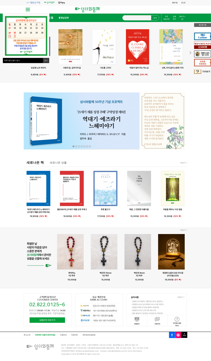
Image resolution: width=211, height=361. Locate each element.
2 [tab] (76, 146)
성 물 (50, 17)
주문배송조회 (166, 17)
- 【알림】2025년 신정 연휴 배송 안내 (143, 310)
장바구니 (182, 17)
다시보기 (202, 71)
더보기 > (183, 163)
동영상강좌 (64, 17)
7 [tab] (90, 146)
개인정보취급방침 (88, 335)
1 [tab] (73, 146)
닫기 (46, 60)
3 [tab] (79, 146)
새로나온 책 (35, 162)
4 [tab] (82, 146)
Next (190, 52)
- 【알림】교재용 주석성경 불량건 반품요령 (145, 307)
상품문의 (174, 17)
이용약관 (74, 335)
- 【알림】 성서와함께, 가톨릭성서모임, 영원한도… (147, 301)
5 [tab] (84, 146)
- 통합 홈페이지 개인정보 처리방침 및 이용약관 (147, 313)
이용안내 (63, 335)
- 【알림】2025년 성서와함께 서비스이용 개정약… (148, 304)
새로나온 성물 (58, 162)
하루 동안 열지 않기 (12, 60)
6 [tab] (87, 146)
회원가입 (174, 3)
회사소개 (27, 335)
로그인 (183, 3)
